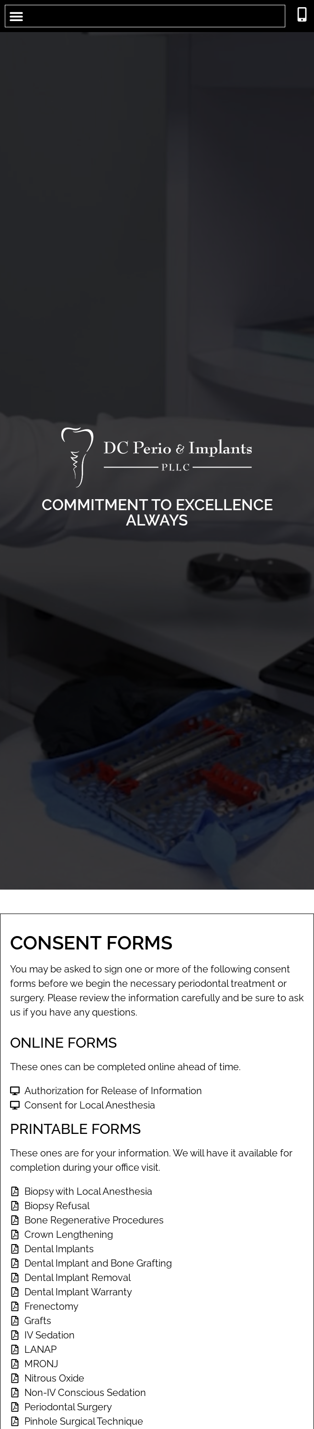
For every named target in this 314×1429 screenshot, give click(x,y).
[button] (16, 16)
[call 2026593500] (302, 14)
